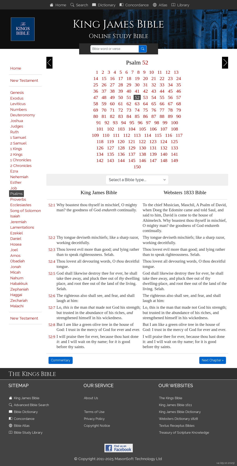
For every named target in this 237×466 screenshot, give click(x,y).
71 (112, 110)
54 (153, 97)
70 (104, 110)
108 (174, 128)
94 (123, 122)
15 (104, 78)
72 (120, 110)
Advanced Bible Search (29, 405)
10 (151, 72)
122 (142, 141)
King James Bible (24, 398)
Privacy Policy (94, 419)
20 (145, 78)
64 (145, 103)
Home (58, 5)
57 (178, 97)
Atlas (160, 5)
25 (95, 84)
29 (128, 84)
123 (153, 141)
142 (100, 160)
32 (153, 84)
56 (170, 97)
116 (168, 135)
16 (112, 78)
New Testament (24, 80)
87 (153, 116)
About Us (91, 398)
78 (170, 110)
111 (116, 135)
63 (137, 103)
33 (162, 84)
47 (95, 97)
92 (107, 122)
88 (162, 116)
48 (104, 97)
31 (145, 84)
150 (137, 166)
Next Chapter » (213, 360)
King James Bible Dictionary (180, 412)
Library (180, 5)
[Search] (114, 49)
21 (153, 78)
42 (145, 91)
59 (104, 103)
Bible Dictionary (23, 412)
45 (170, 91)
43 (153, 91)
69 (95, 110)
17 (120, 78)
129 (132, 147)
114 (147, 135)
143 (110, 160)
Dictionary (104, 5)
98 (156, 122)
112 (126, 135)
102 (110, 128)
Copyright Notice (97, 426)
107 (164, 128)
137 (132, 154)
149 (174, 160)
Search (79, 5)
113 (137, 135)
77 (162, 110)
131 (153, 147)
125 (174, 141)
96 (140, 122)
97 (148, 122)
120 (121, 141)
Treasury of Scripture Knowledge (184, 432)
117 (179, 135)
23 (170, 78)
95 (131, 122)
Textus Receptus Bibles (177, 426)
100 (174, 122)
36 (95, 91)
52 (137, 97)
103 (121, 128)
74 (137, 110)
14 (95, 78)
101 (100, 128)
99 (165, 122)
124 (163, 141)
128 (121, 147)
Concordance (135, 5)
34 (170, 84)
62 (128, 103)
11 (159, 72)
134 (100, 154)
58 (95, 103)
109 (95, 135)
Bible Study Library (26, 432)
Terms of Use (94, 412)
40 (128, 91)
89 (170, 116)
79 (178, 110)
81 (104, 116)
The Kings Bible (170, 398)
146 (142, 160)
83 (120, 116)
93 (115, 122)
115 (158, 135)
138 (142, 154)
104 (132, 128)
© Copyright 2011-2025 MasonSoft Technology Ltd (118, 459)
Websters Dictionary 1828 (178, 419)
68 (178, 103)
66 (162, 103)
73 (128, 110)
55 (162, 97)
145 (132, 160)
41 (137, 91)
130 (142, 147)
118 (100, 141)
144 (121, 160)
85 (137, 116)
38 (112, 91)
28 (120, 84)
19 (137, 78)
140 (164, 154)
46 (178, 91)
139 (153, 154)
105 (142, 128)
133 (174, 147)
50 (120, 97)
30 (137, 84)
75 (145, 110)
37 (104, 91)
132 (164, 147)
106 (153, 128)
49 (112, 97)
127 (110, 147)
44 (162, 91)
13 (176, 72)
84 (128, 116)
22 (162, 78)
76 (153, 110)
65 (153, 103)
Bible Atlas (19, 426)
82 (112, 116)
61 (120, 103)
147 (153, 160)
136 (121, 154)
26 (104, 84)
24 (178, 78)
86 (145, 116)
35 (178, 84)
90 (178, 116)
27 (112, 84)
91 (98, 122)
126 (100, 147)
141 (174, 154)
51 (128, 97)
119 (110, 141)
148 (164, 160)
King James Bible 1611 (175, 405)
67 (170, 103)
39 (120, 91)
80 (95, 116)
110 (106, 135)
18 (128, 78)
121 (131, 141)
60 (112, 103)
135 (110, 154)
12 (167, 72)
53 (145, 97)
